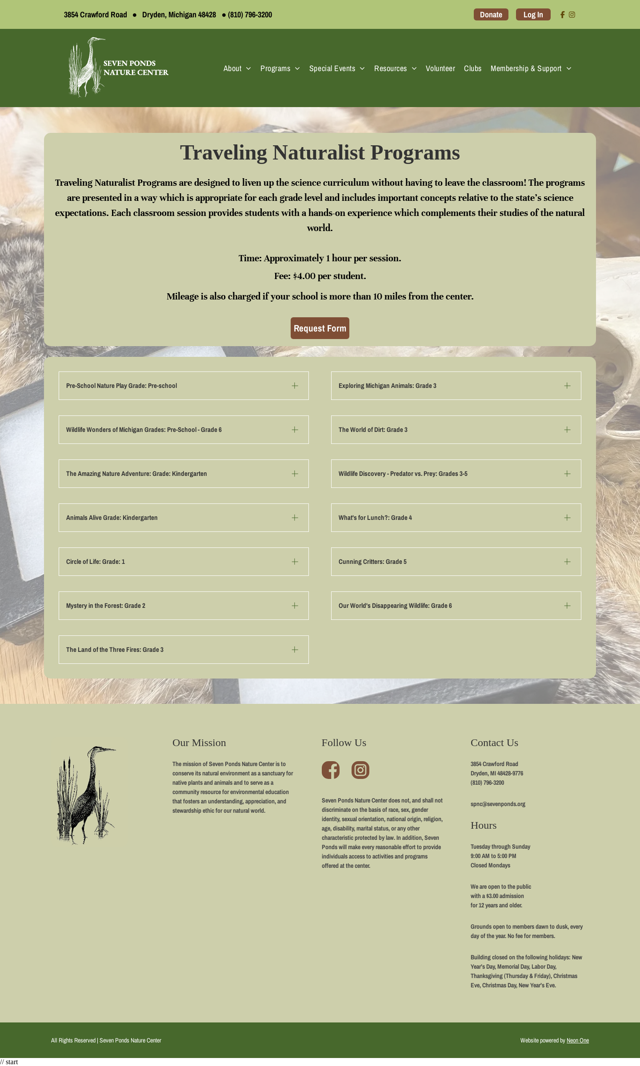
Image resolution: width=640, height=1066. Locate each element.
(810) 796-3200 (250, 14)
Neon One (578, 1040)
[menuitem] (237, 68)
